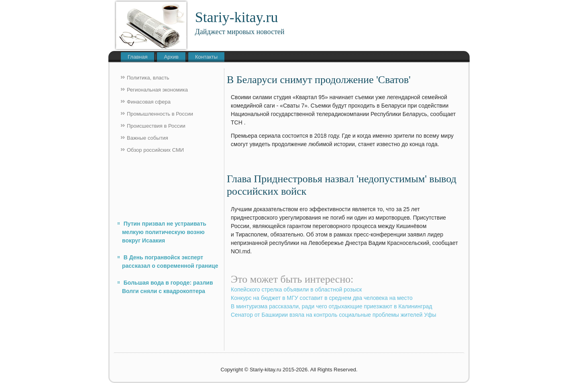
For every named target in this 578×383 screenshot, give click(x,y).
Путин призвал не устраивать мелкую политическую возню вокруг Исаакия (164, 232)
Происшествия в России (156, 126)
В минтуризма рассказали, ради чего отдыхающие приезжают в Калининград (331, 306)
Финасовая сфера (149, 102)
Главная (137, 57)
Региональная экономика (157, 90)
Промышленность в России (160, 114)
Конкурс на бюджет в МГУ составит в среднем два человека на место (322, 298)
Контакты (206, 57)
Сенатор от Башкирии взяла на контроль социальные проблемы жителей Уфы (333, 315)
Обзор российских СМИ (155, 150)
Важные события (147, 138)
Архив (171, 57)
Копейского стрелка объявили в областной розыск (296, 289)
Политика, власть (148, 78)
